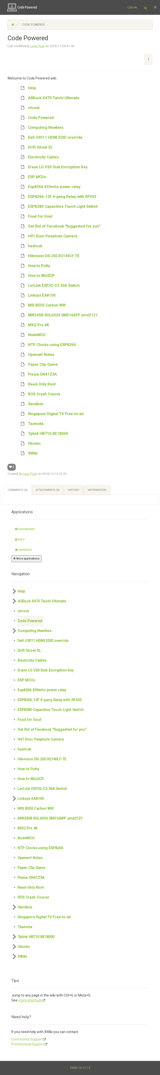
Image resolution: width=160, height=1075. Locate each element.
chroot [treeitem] (29, 108)
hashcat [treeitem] (30, 246)
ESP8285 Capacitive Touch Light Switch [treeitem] (58, 206)
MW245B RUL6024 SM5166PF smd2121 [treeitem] (58, 315)
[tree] (80, 270)
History (74, 490)
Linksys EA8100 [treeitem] (37, 295)
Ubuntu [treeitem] (29, 443)
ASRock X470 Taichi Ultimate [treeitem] (48, 98)
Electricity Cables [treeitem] (38, 157)
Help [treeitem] (27, 88)
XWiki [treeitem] (28, 453)
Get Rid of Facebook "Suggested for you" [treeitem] (59, 226)
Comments (17, 490)
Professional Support (27, 1044)
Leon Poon (37, 46)
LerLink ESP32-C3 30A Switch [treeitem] (49, 285)
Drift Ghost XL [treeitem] (35, 147)
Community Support (27, 1039)
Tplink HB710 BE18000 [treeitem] (43, 434)
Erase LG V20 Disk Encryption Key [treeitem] (53, 167)
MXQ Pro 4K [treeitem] (33, 325)
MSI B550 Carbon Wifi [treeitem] (42, 305)
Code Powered (33, 24)
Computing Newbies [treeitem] (40, 128)
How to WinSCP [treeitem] (36, 276)
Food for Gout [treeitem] (35, 216)
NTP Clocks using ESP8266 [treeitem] (47, 345)
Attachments (48, 490)
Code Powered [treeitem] (36, 118)
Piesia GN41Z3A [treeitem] (37, 374)
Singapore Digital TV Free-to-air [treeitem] (51, 414)
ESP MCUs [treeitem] (32, 177)
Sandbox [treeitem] (30, 404)
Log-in (132, 7)
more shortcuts (30, 1000)
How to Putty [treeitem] (34, 266)
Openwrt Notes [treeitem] (36, 355)
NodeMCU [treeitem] (31, 335)
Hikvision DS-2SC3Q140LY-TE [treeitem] (49, 256)
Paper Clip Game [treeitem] (38, 364)
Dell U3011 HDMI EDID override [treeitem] (50, 137)
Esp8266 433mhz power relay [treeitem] (49, 187)
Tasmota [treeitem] (30, 424)
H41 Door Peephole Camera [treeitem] (47, 236)
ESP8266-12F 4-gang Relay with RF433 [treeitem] (57, 197)
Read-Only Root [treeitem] (37, 384)
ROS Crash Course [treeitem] (39, 394)
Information (97, 490)
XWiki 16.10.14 (80, 1068)
